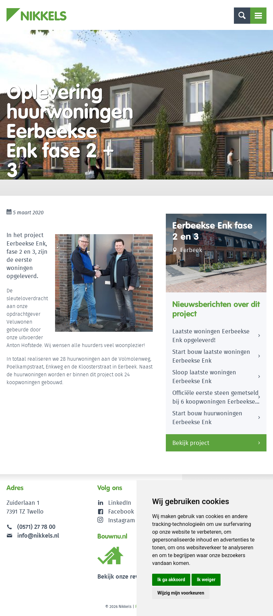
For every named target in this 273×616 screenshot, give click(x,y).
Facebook (121, 511)
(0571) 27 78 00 (36, 527)
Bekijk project (190, 443)
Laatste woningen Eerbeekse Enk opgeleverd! (211, 335)
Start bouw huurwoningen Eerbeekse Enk (207, 417)
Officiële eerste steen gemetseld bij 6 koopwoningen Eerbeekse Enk (215, 398)
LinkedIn (119, 503)
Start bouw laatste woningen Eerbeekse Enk (211, 356)
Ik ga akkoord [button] (171, 579)
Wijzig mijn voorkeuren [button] (180, 593)
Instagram (116, 520)
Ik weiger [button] (206, 579)
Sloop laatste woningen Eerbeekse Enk (204, 376)
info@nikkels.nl (33, 535)
